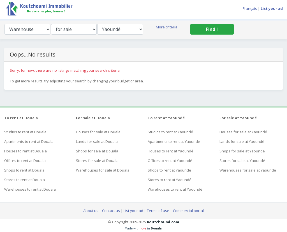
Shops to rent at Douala (24, 170)
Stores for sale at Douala (97, 160)
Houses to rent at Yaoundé (170, 151)
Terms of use (158, 210)
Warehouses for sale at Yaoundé (247, 170)
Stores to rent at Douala (24, 179)
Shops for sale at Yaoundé (242, 151)
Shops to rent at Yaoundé (169, 170)
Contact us (111, 210)
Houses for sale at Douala (98, 131)
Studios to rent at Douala (25, 131)
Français (250, 8)
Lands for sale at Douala (97, 141)
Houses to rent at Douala (25, 151)
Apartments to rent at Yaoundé (174, 141)
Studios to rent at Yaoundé (170, 131)
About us (90, 210)
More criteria (166, 27)
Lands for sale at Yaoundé (241, 141)
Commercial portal (188, 210)
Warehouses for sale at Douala (102, 170)
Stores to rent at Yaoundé (169, 179)
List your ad (133, 210)
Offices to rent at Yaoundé (170, 160)
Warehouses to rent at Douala (30, 189)
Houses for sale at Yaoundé (243, 131)
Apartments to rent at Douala (29, 141)
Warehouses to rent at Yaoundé (175, 189)
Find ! (212, 29)
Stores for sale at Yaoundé (242, 160)
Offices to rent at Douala (25, 160)
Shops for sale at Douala (97, 151)
